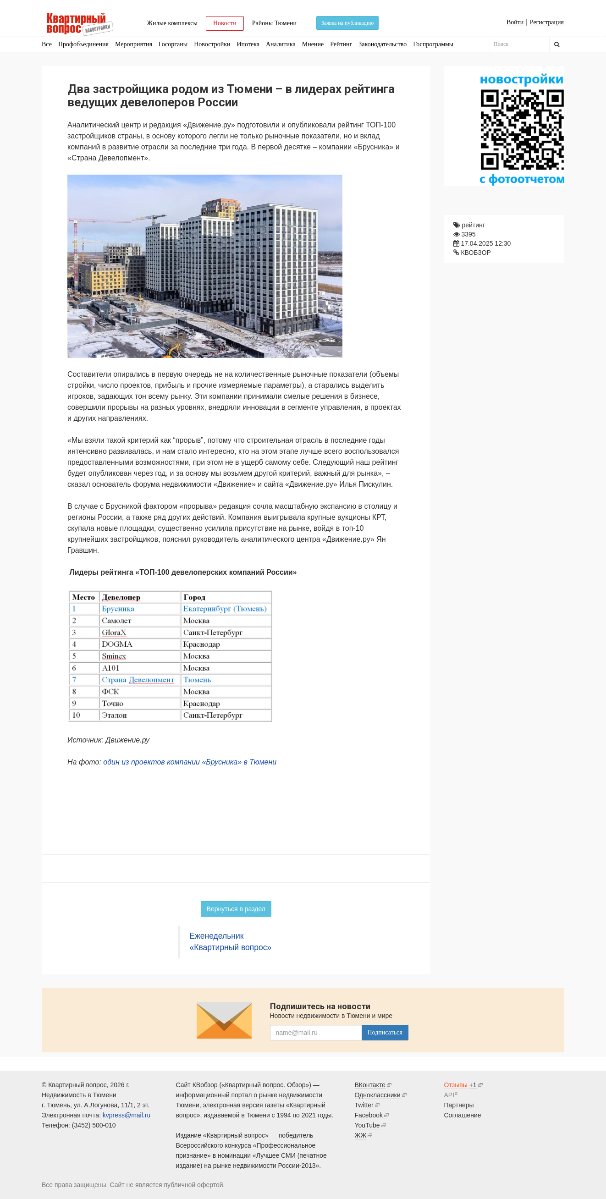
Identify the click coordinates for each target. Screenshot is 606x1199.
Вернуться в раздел (236, 909)
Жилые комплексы (172, 23)
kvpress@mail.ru (126, 1115)
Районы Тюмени (274, 23)
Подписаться (385, 1032)
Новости (225, 23)
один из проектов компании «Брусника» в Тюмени (189, 762)
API (449, 1095)
